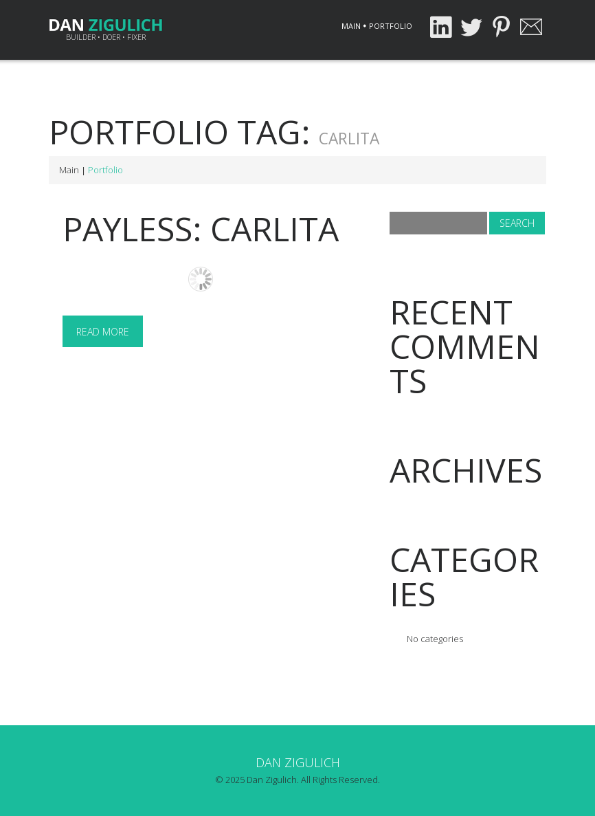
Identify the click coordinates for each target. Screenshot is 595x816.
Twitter (470, 26)
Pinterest (501, 26)
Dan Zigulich (298, 762)
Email (531, 26)
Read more (102, 331)
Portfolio (390, 26)
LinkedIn (440, 26)
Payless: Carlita (201, 228)
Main (351, 26)
